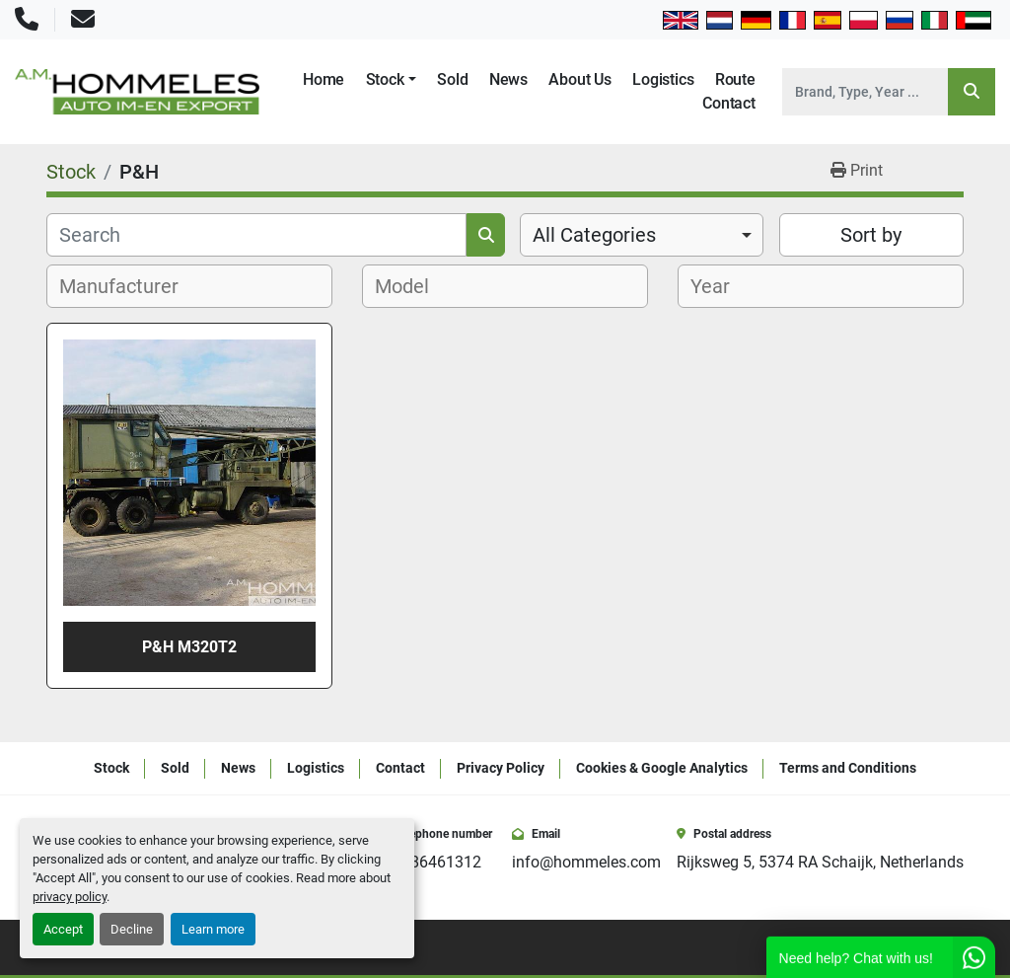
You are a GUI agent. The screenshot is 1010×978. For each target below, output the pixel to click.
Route (735, 79)
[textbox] (129, 286)
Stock (385, 79)
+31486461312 (428, 862)
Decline (131, 929)
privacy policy (70, 896)
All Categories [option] (594, 235)
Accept (63, 929)
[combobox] (641, 235)
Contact (729, 103)
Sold (452, 79)
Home (323, 79)
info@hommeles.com (586, 862)
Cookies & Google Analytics (662, 768)
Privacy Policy (500, 768)
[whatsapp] (957, 947)
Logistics (662, 79)
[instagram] (901, 947)
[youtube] (929, 947)
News (508, 79)
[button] (391, 80)
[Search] (865, 91)
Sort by (871, 235)
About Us (580, 79)
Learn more (213, 929)
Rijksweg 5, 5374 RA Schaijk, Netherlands (820, 862)
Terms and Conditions (847, 768)
